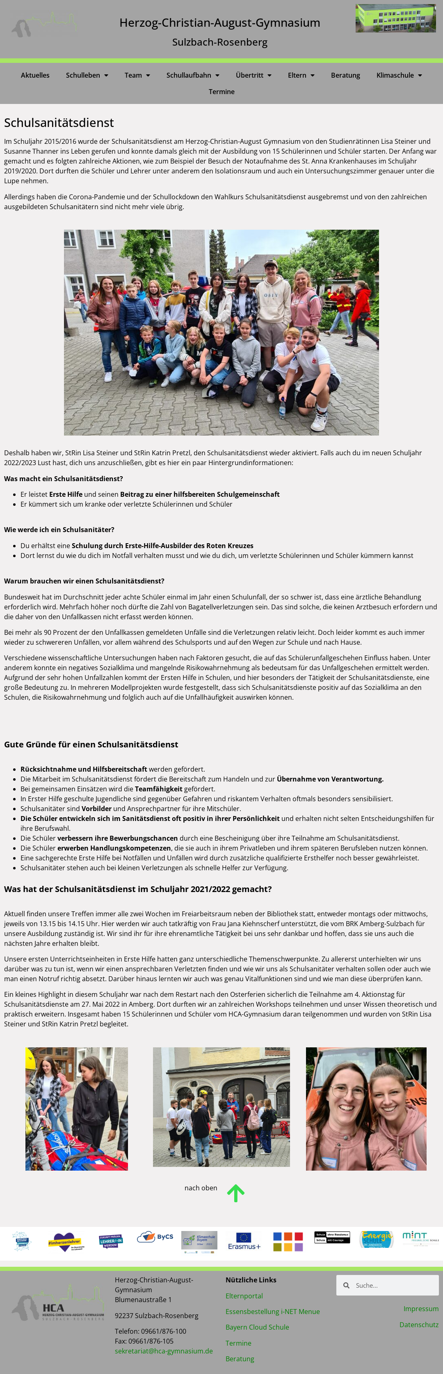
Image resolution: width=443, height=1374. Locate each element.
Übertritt (254, 75)
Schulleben (87, 75)
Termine (222, 91)
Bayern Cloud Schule (257, 1327)
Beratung (345, 75)
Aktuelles (35, 75)
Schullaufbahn (193, 75)
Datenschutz (419, 1324)
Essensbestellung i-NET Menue (273, 1311)
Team (137, 75)
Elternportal (244, 1295)
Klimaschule (399, 75)
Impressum (421, 1308)
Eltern (301, 75)
